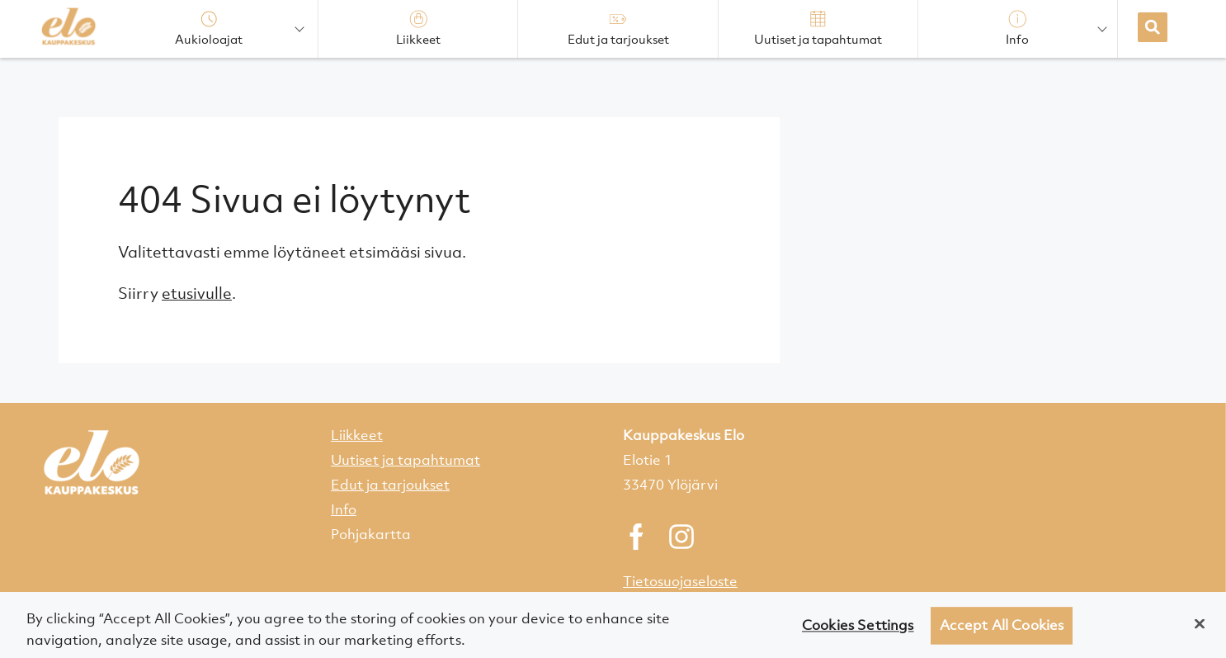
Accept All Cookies (1002, 630)
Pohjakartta (371, 534)
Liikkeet (357, 435)
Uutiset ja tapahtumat (405, 460)
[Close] (1199, 628)
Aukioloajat (209, 28)
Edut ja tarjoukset (390, 485)
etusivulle (197, 293)
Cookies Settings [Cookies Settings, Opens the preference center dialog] (858, 630)
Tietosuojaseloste (680, 581)
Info (343, 509)
